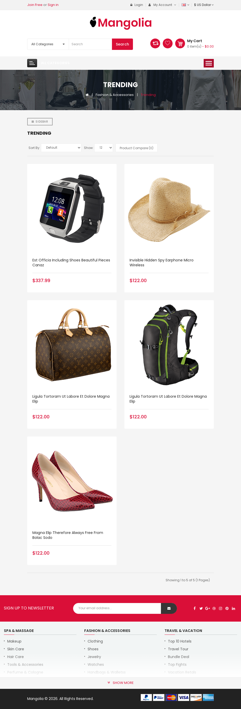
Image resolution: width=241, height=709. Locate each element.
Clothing (95, 641)
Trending (148, 94)
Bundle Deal (178, 656)
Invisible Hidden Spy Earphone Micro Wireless (162, 263)
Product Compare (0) (136, 148)
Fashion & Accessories (115, 94)
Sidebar (40, 122)
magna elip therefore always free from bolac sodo (67, 535)
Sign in (53, 4)
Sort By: (34, 148)
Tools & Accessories (25, 664)
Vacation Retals (182, 672)
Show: (89, 148)
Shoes (93, 649)
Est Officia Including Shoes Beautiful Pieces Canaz (71, 263)
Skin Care (15, 649)
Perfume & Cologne (25, 672)
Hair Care (15, 656)
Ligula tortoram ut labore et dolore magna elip (71, 399)
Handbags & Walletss (107, 672)
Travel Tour (178, 649)
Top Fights (177, 664)
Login (136, 5)
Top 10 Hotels (180, 641)
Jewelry (94, 656)
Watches (96, 664)
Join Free (34, 4)
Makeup (14, 641)
